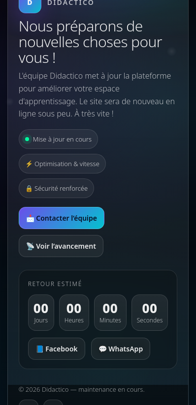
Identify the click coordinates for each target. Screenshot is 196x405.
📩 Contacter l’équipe (61, 218)
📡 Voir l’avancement (61, 246)
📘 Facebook (56, 348)
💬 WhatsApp (120, 348)
